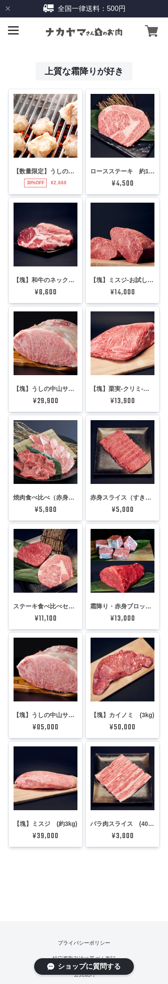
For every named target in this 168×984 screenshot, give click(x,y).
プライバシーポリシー (84, 943)
